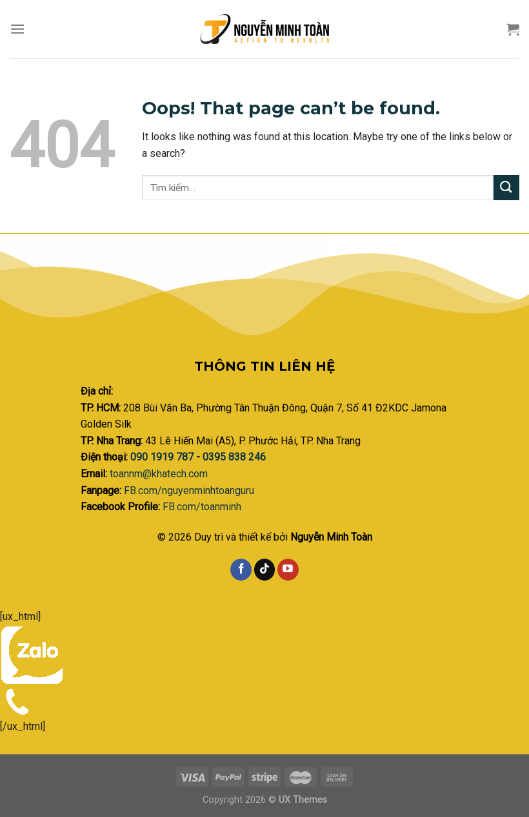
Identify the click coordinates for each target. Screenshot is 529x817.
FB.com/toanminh (202, 507)
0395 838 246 (234, 457)
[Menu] (17, 29)
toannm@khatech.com (159, 474)
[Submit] (506, 187)
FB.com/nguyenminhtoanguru (189, 490)
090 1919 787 (163, 457)
